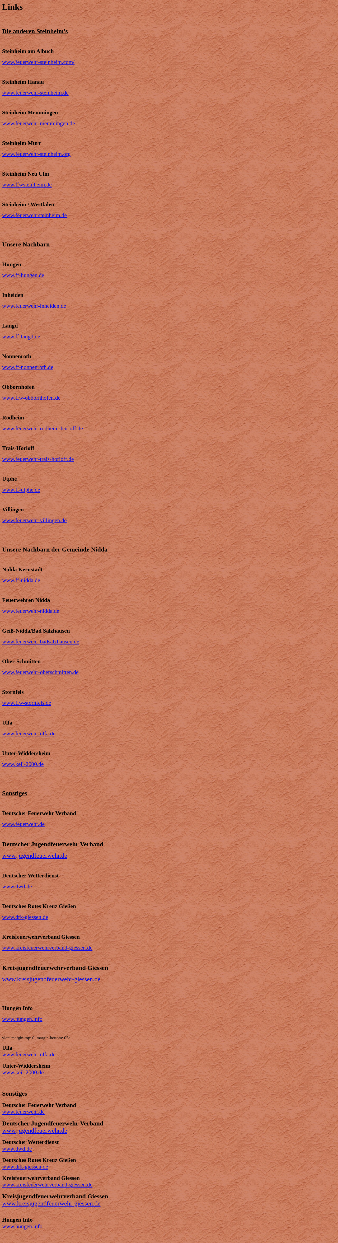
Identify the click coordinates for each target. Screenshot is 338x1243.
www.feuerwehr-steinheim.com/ (38, 62)
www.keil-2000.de (23, 764)
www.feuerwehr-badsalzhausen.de (40, 641)
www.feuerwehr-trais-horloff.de (38, 459)
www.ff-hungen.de (23, 275)
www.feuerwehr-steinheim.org (36, 154)
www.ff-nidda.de (21, 580)
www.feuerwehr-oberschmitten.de (40, 672)
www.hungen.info (22, 1019)
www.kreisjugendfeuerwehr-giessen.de (51, 979)
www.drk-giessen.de (25, 917)
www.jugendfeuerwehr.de (34, 855)
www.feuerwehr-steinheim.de (35, 93)
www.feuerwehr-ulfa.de (28, 733)
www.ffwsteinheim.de (27, 184)
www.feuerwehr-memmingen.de (38, 123)
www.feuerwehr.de (23, 824)
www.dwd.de (17, 886)
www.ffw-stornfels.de (26, 703)
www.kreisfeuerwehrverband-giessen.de (47, 948)
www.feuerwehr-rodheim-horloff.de (42, 428)
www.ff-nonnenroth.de (27, 367)
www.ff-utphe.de (21, 490)
